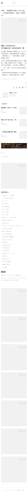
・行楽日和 (4, 256)
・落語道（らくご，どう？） (9, 253)
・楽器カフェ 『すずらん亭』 (9, 217)
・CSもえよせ (5, 223)
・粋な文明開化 (5, 206)
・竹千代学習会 (5, 251)
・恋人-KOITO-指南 (6, 234)
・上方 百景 (4, 212)
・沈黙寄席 (4, 242)
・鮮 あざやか (5, 209)
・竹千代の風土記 (6, 248)
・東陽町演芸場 (5, 264)
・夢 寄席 (4, 204)
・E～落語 (4, 267)
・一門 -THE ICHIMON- (7, 198)
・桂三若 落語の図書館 (7, 237)
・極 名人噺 (4, 215)
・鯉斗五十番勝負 (6, 262)
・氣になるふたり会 (6, 240)
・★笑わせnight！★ (6, 220)
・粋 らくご (4, 201)
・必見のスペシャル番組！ (8, 195)
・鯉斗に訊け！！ (6, 259)
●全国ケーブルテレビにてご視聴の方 (11, 275)
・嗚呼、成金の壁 (6, 231)
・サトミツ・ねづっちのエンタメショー (12, 226)
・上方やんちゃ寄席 (6, 229)
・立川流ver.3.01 (5, 245)
